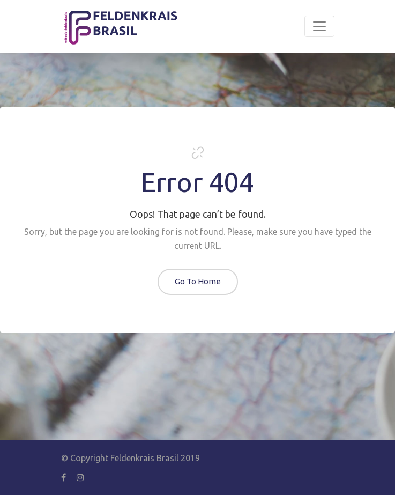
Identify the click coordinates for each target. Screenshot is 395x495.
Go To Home (198, 281)
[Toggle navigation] (319, 26)
